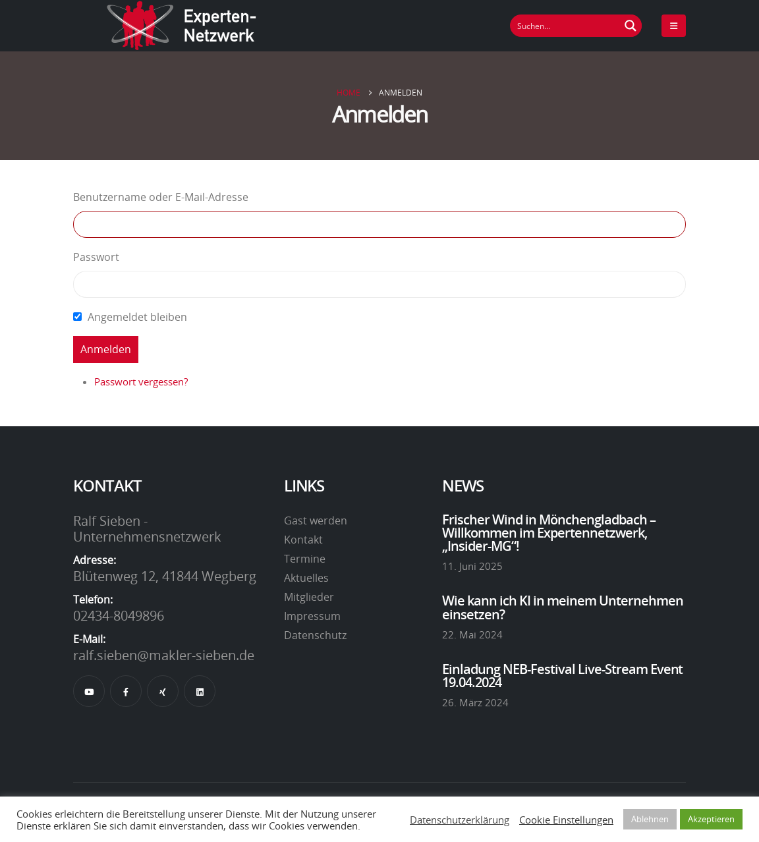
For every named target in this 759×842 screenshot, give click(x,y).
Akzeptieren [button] (711, 819)
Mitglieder (309, 597)
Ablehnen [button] (650, 819)
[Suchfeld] (565, 26)
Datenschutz (315, 635)
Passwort (96, 257)
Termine (304, 558)
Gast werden (315, 520)
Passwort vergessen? (141, 381)
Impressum (312, 616)
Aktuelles (306, 578)
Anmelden (105, 349)
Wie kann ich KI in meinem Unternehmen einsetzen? (562, 607)
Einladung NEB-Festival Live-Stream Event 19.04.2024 (562, 675)
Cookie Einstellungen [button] (566, 820)
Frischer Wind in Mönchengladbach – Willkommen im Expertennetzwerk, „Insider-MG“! (549, 532)
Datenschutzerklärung (459, 820)
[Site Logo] (182, 25)
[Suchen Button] (630, 25)
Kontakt (303, 539)
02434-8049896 (118, 615)
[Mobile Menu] (673, 25)
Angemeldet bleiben (137, 317)
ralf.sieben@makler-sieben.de (163, 655)
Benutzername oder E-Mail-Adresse (160, 197)
